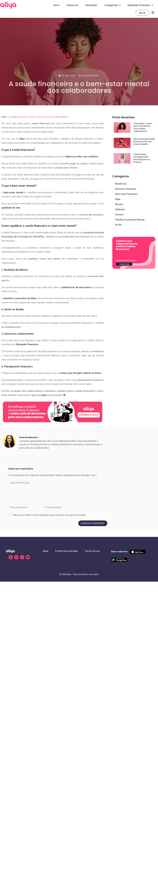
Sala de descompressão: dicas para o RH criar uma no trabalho (144, 141)
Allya (22, 138)
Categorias (112, 5)
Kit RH (118, 224)
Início (56, 5)
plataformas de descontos (76, 287)
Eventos (119, 214)
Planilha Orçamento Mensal (129, 219)
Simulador (91, 5)
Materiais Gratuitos (140, 5)
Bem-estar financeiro (126, 194)
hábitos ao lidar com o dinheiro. (82, 156)
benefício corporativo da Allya (20, 298)
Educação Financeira (27, 344)
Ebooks (119, 204)
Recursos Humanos (125, 188)
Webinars (120, 209)
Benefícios (121, 183)
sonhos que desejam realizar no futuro (80, 373)
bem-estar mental (13, 192)
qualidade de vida (10, 207)
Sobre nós (72, 5)
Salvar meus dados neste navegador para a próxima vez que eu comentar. (49, 515)
